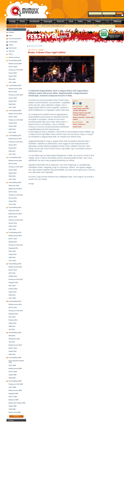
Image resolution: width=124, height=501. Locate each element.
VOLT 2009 (12, 365)
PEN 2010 (12, 335)
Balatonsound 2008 (15, 390)
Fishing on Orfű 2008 (16, 384)
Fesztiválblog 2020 (15, 60)
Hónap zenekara (14, 57)
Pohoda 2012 (13, 289)
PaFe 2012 (12, 285)
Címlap (12, 21)
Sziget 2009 (12, 375)
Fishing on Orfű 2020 (16, 70)
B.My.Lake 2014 (14, 210)
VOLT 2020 (12, 82)
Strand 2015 (13, 198)
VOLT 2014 (12, 229)
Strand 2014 (13, 223)
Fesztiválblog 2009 (15, 357)
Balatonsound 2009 (15, 368)
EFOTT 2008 (13, 396)
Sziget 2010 (12, 351)
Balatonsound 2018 (15, 113)
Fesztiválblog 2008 (15, 381)
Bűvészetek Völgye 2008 (17, 403)
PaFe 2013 (12, 251)
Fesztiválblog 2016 (15, 157)
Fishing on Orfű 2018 (16, 120)
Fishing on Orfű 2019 (16, 95)
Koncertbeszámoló (15, 38)
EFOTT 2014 (13, 217)
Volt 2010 (12, 342)
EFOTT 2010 (13, 348)
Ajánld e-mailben (31, 26)
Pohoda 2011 (13, 320)
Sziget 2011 (12, 323)
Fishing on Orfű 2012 (16, 279)
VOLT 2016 (12, 179)
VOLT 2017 (12, 154)
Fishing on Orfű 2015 (16, 195)
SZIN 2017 (12, 151)
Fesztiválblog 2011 (15, 301)
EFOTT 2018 (13, 117)
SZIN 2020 (12, 79)
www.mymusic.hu (23, 8)
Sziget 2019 (12, 101)
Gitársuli (11, 51)
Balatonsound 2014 (15, 213)
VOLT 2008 (12, 387)
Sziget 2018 (12, 126)
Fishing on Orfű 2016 (16, 167)
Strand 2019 (13, 98)
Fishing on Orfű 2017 (16, 142)
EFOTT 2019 (13, 92)
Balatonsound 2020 (15, 63)
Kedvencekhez (11, 26)
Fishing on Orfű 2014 (16, 220)
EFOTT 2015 (13, 192)
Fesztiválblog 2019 (15, 85)
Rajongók (48, 21)
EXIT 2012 (12, 273)
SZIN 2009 (12, 378)
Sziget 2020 (12, 76)
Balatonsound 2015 (15, 188)
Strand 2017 (13, 145)
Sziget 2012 (12, 292)
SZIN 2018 (12, 129)
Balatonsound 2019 (15, 88)
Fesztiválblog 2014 (15, 207)
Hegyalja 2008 (13, 393)
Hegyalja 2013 (13, 248)
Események (13, 48)
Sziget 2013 (12, 254)
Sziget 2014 (12, 226)
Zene (71, 21)
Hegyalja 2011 (13, 314)
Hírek (22, 21)
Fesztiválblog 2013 (15, 232)
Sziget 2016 (12, 173)
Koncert (61, 21)
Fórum (98, 21)
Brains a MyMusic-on (79, 124)
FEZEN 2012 (13, 276)
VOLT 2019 (12, 107)
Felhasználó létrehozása (96, 15)
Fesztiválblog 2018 (15, 110)
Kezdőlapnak (20, 26)
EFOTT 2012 (13, 270)
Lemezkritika (13, 41)
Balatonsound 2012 (15, 267)
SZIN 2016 (12, 176)
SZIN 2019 (12, 104)
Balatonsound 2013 (15, 235)
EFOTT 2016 (13, 163)
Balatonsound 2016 (15, 160)
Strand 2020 (13, 73)
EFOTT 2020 (13, 66)
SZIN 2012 (12, 295)
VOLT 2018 (12, 132)
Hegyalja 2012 (13, 282)
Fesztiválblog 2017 (15, 135)
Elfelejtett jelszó (108, 15)
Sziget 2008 (12, 406)
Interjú (11, 45)
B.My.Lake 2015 (14, 185)
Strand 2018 (13, 123)
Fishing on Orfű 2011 (16, 310)
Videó (80, 21)
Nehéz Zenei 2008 (15, 412)
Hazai (10, 35)
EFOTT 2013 (13, 238)
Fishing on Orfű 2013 (16, 245)
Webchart (118, 21)
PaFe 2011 (12, 317)
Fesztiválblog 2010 (15, 332)
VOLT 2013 (12, 260)
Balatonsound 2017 (15, 138)
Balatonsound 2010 (15, 345)
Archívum (16, 416)
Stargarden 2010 (14, 339)
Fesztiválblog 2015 (15, 182)
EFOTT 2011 (13, 307)
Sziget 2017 (12, 148)
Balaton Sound (77, 126)
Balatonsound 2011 (15, 304)
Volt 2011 (12, 329)
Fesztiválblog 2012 (15, 264)
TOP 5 (11, 54)
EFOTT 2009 (13, 371)
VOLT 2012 (12, 298)
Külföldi (11, 32)
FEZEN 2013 (13, 242)
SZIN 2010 (12, 354)
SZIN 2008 (12, 409)
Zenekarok (34, 21)
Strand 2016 (13, 170)
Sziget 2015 (12, 201)
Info (89, 21)
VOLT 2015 (12, 204)
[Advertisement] (16, 461)
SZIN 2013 (12, 257)
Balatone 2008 (13, 400)
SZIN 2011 (12, 326)
